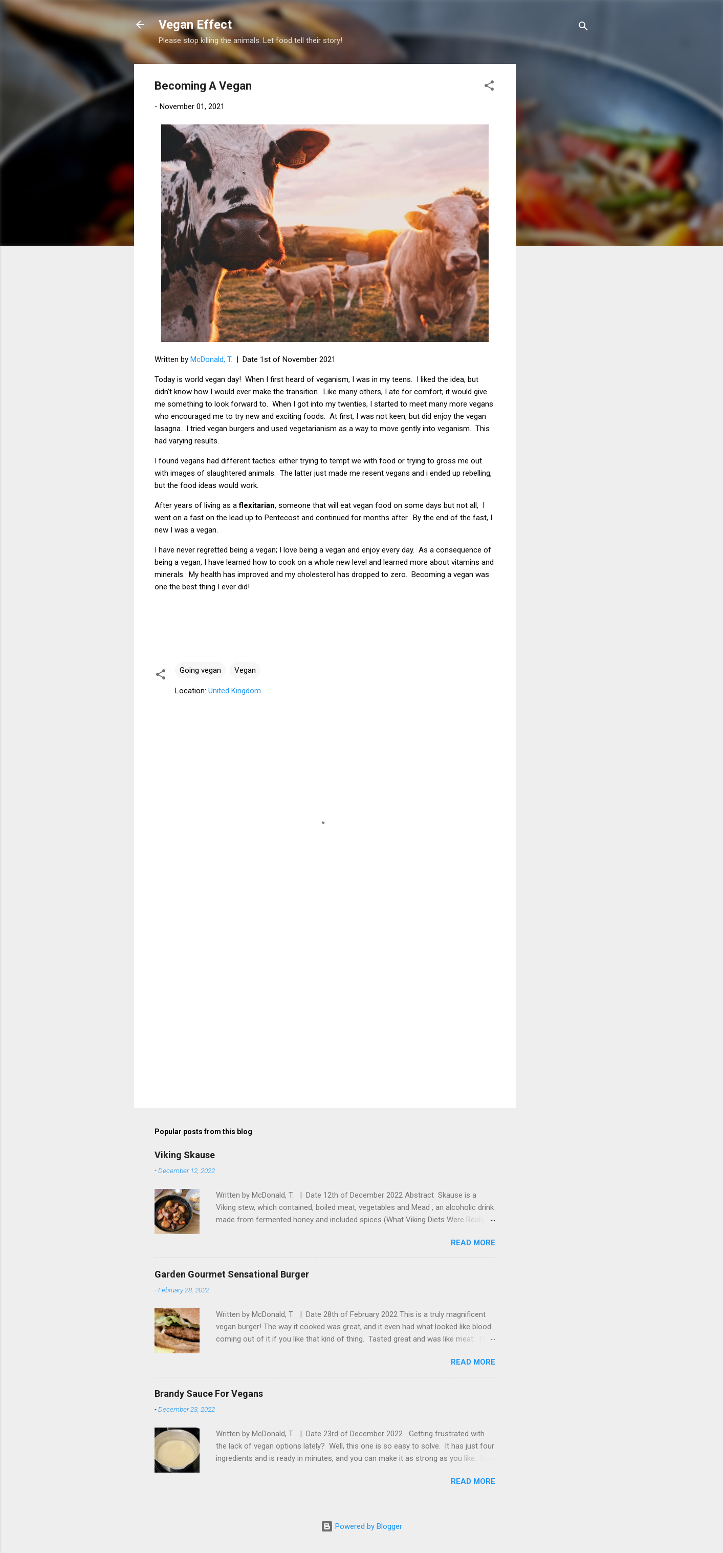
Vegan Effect (195, 24)
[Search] (583, 28)
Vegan (245, 670)
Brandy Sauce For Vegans (209, 1393)
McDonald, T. (211, 359)
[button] (489, 87)
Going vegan (200, 670)
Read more (473, 1242)
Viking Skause (185, 1155)
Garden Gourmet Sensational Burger (232, 1274)
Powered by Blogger (361, 1526)
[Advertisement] (556, 217)
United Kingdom (234, 690)
